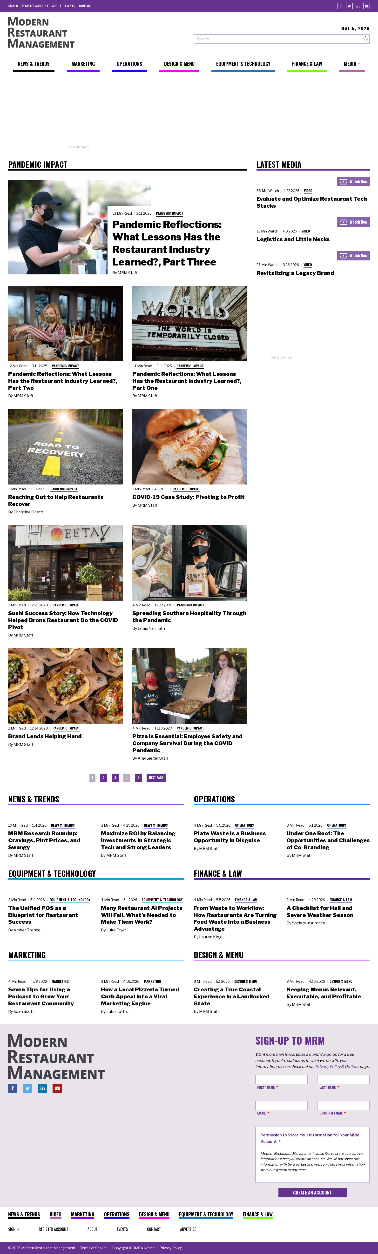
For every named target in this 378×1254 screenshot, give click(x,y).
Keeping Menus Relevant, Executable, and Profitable (324, 993)
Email (261, 1112)
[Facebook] (341, 6)
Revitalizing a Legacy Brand (295, 273)
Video (308, 190)
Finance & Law (246, 899)
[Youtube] (366, 6)
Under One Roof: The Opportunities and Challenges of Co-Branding (328, 840)
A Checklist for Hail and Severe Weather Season (320, 911)
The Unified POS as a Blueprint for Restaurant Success (43, 915)
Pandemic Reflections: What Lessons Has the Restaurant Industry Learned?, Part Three (167, 243)
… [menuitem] (127, 777)
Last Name (327, 1087)
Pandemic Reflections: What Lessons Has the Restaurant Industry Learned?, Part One (186, 381)
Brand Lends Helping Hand (45, 736)
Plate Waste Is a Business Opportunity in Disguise (230, 837)
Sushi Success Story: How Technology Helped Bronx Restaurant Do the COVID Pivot (63, 620)
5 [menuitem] (138, 777)
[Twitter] (349, 6)
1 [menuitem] (92, 777)
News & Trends (63, 825)
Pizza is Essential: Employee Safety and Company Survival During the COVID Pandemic (187, 743)
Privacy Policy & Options (337, 1066)
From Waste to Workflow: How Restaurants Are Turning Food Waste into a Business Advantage (235, 918)
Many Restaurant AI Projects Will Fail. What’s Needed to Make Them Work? (141, 915)
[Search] (366, 39)
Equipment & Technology (69, 899)
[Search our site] (278, 39)
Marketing (60, 981)
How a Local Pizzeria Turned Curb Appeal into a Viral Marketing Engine (140, 996)
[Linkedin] (358, 6)
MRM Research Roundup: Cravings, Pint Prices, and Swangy (44, 840)
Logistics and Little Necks (293, 239)
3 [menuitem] (115, 777)
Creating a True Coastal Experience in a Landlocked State (232, 996)
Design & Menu (245, 981)
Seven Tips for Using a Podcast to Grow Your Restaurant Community (41, 996)
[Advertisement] (189, 111)
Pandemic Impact (169, 213)
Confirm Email (331, 1112)
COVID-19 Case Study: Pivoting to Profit (188, 497)
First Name (266, 1087)
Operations (244, 825)
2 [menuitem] (104, 777)
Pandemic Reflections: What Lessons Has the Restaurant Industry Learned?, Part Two (62, 381)
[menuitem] (13, 5)
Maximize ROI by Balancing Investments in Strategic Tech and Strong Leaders (138, 840)
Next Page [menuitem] (156, 777)
